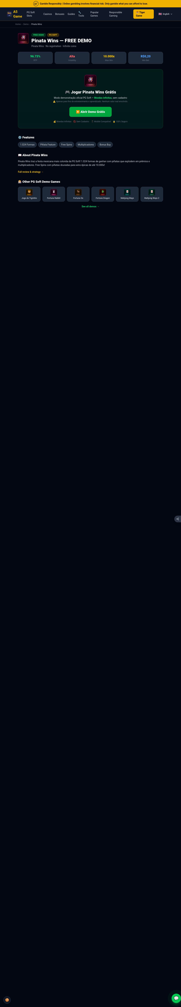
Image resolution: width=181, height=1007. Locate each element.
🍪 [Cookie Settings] (7, 1000)
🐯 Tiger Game (140, 14)
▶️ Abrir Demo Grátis (90, 112)
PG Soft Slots (31, 14)
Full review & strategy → (30, 172)
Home (18, 24)
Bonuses (59, 14)
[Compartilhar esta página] (177, 519)
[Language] (165, 14)
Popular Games (94, 14)
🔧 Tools (81, 14)
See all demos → (90, 206)
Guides (71, 14)
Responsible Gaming (115, 14)
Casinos (47, 14)
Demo (26, 24)
